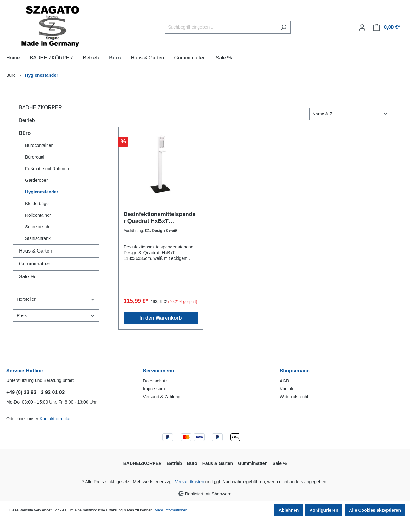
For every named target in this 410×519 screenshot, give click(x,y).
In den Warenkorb (160, 318)
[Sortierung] (350, 114)
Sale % (27, 276)
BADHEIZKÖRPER (40, 107)
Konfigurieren (323, 510)
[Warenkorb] (386, 27)
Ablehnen (288, 510)
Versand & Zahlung (161, 396)
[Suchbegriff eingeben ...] (220, 27)
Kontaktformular (55, 418)
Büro (25, 133)
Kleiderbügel (37, 203)
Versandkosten (189, 481)
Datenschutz (155, 380)
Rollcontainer (38, 215)
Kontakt (287, 388)
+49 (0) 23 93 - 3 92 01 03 (35, 392)
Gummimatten (34, 263)
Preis (56, 315)
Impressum (154, 388)
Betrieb (27, 120)
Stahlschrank (38, 238)
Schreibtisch (37, 226)
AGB (284, 380)
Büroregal (34, 156)
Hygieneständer (41, 191)
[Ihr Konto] (362, 27)
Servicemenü (158, 370)
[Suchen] (283, 27)
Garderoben (37, 180)
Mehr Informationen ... (172, 510)
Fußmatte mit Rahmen (47, 168)
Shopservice (295, 370)
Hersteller (56, 299)
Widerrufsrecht (294, 396)
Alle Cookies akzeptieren (375, 510)
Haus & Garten (35, 251)
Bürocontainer (39, 145)
